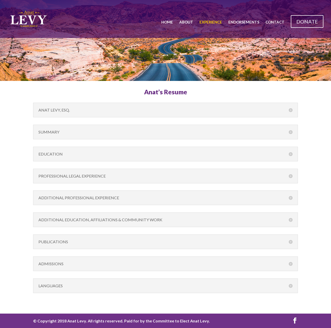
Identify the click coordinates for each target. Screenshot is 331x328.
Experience (211, 22)
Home (167, 22)
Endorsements (243, 22)
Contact (275, 22)
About (186, 22)
